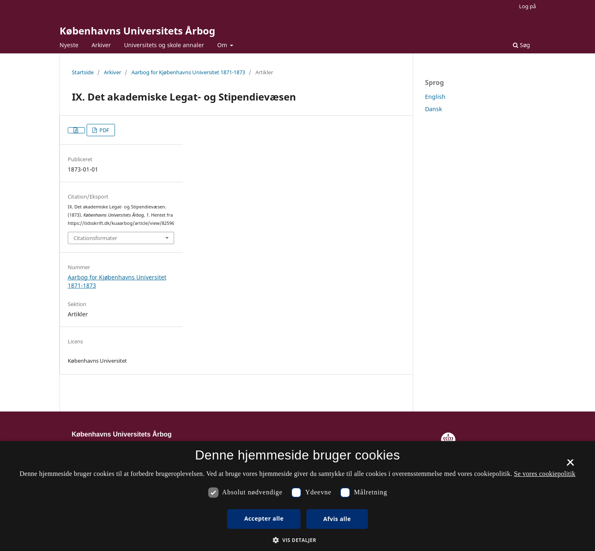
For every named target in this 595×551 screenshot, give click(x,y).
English (435, 97)
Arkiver (101, 45)
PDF (103, 130)
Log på (527, 6)
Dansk (433, 109)
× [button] (570, 465)
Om (223, 45)
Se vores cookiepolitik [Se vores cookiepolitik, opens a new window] (545, 473)
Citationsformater (95, 238)
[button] (297, 540)
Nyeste (69, 45)
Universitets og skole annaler (164, 45)
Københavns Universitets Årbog (137, 30)
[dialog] (297, 496)
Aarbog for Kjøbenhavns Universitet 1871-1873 (188, 72)
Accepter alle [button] (264, 518)
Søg (521, 45)
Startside (83, 72)
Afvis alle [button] (337, 519)
